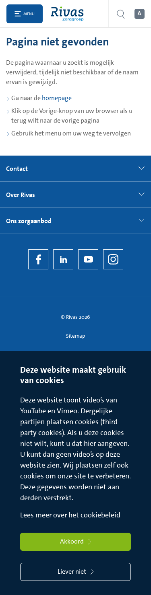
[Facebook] (38, 259)
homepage (57, 98)
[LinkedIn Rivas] (63, 259)
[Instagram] (113, 259)
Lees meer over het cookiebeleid (70, 515)
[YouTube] (88, 259)
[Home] (69, 13)
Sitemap (75, 335)
